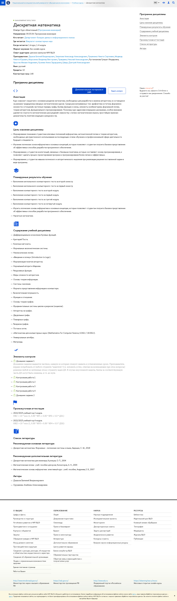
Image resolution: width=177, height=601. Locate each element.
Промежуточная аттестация (152, 40)
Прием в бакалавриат (61, 526)
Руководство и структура (23, 518)
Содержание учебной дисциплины (154, 31)
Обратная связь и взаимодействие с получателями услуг (67, 560)
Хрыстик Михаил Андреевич (25, 62)
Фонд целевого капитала (23, 543)
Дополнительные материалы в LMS (89, 90)
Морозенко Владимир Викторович (42, 59)
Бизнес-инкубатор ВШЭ (62, 551)
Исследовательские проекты (105, 518)
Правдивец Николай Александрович (73, 59)
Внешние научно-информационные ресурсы (111, 543)
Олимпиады (58, 522)
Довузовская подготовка (63, 518)
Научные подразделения (103, 514)
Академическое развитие (104, 535)
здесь (134, 594)
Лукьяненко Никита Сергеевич (101, 56)
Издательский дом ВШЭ (143, 518)
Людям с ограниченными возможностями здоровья (29, 562)
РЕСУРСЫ (138, 510)
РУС (155, 3)
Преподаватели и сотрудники (25, 526)
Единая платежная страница (24, 567)
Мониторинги (99, 522)
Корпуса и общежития (22, 531)
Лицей (55, 514)
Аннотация (144, 18)
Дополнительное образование (65, 543)
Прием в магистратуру (62, 535)
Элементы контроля (148, 35)
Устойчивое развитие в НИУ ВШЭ (26, 522)
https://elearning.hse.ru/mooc (145, 580)
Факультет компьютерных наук (39, 41)
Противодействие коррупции (25, 547)
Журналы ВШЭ (139, 535)
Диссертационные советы (104, 526)
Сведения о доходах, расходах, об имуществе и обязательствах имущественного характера (31, 552)
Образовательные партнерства (65, 555)
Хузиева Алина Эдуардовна (50, 62)
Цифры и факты (19, 514)
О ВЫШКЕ (18, 510)
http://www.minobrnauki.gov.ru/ (25, 580)
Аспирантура (58, 539)
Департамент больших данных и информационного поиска (49, 37)
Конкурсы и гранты (101, 539)
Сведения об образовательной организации (30, 557)
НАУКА (97, 510)
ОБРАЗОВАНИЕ (60, 510)
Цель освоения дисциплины (151, 22)
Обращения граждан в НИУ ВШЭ (26, 539)
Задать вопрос (117, 91)
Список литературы (148, 44)
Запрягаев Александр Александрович (71, 56)
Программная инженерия (49, 30)
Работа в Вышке (19, 571)
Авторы (143, 48)
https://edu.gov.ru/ (60, 580)
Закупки (16, 535)
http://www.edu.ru (101, 580)
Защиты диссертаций (102, 531)
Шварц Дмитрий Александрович (76, 62)
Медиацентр (139, 531)
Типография (138, 526)
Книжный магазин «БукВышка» (145, 522)
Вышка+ (56, 531)
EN (158, 3)
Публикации (138, 539)
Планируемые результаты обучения (155, 27)
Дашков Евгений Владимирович (42, 56)
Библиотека (138, 514)
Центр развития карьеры (63, 547)
